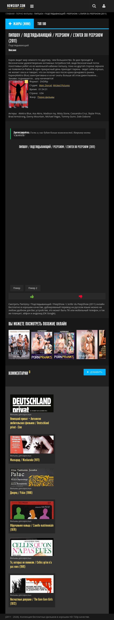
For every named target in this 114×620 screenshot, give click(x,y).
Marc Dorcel (45, 85)
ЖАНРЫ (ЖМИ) (20, 24)
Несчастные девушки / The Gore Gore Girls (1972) (31, 601)
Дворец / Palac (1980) (21, 493)
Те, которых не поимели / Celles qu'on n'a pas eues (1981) (31, 564)
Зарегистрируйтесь (21, 132)
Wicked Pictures (61, 85)
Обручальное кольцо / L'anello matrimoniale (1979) (32, 527)
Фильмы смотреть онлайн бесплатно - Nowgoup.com (16, 6)
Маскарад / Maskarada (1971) (25, 460)
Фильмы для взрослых (20, 414)
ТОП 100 (42, 24)
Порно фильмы (46, 97)
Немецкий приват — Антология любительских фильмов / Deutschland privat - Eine (29, 423)
